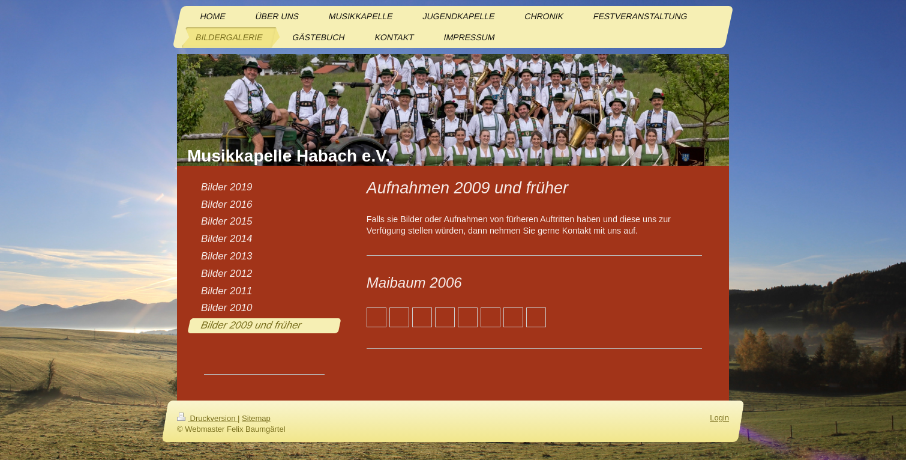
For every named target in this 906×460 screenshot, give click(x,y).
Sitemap (256, 418)
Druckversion (207, 418)
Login (719, 417)
